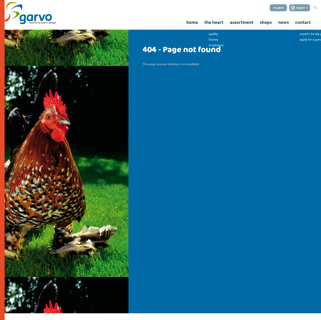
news (283, 22)
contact (303, 22)
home (192, 22)
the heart (213, 22)
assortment (241, 22)
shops (266, 22)
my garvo (278, 7)
